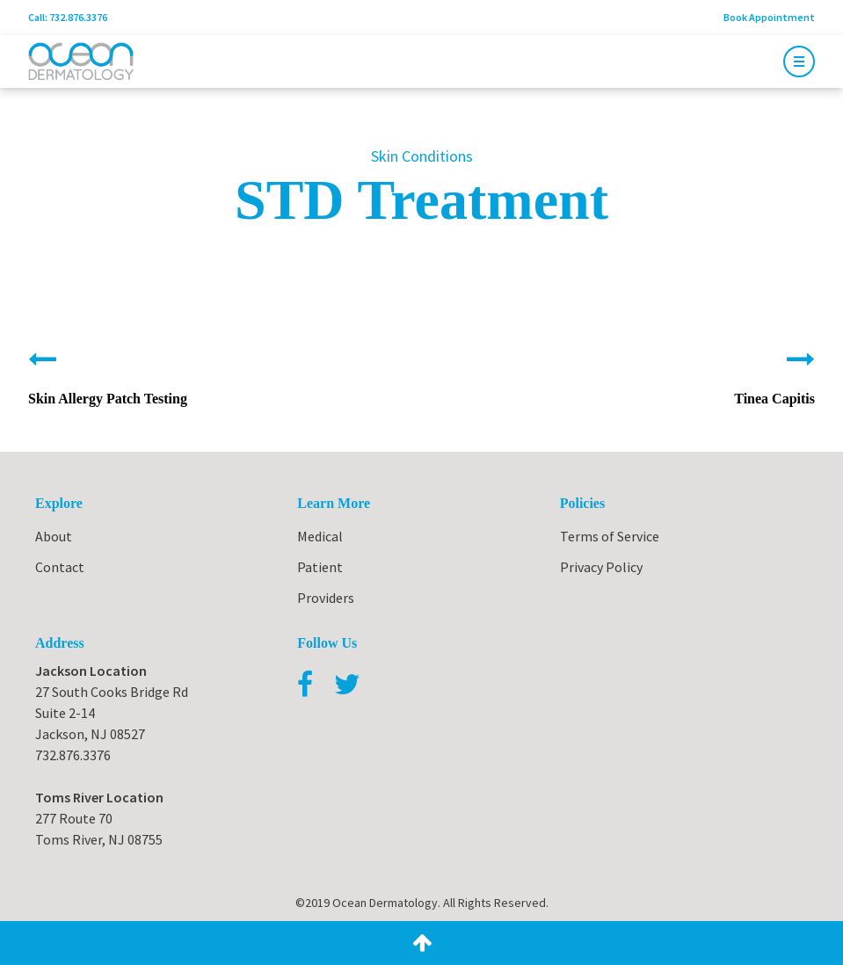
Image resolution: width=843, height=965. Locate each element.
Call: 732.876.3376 (67, 17)
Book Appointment (769, 17)
